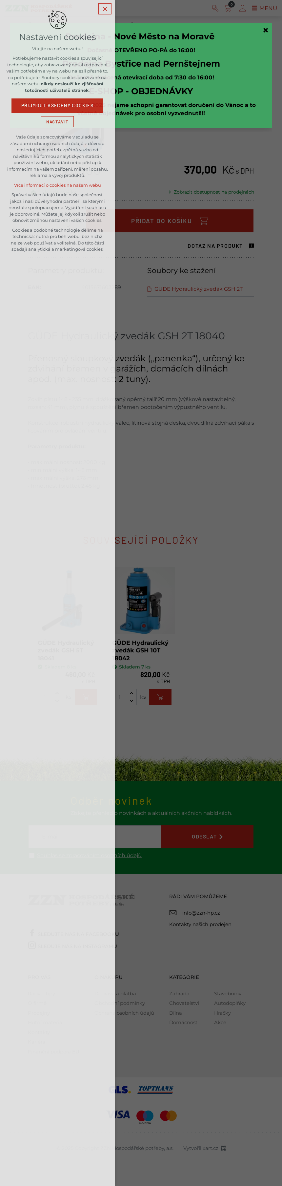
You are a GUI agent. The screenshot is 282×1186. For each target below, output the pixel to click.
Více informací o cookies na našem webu (57, 186)
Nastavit (57, 122)
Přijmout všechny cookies (57, 106)
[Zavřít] (265, 30)
